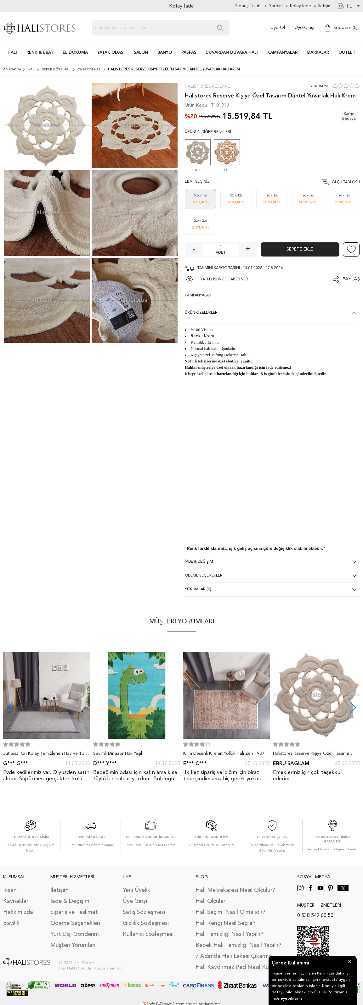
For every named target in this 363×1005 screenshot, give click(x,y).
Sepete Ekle (299, 249)
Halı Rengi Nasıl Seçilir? (225, 923)
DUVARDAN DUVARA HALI (232, 53)
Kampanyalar (282, 53)
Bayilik (11, 923)
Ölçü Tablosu (346, 182)
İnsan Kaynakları (16, 895)
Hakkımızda (18, 912)
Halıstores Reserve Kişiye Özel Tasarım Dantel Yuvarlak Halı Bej (311, 754)
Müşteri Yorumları (72, 945)
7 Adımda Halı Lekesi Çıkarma (234, 956)
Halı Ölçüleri (211, 901)
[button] (353, 707)
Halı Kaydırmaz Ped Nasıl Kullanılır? (241, 967)
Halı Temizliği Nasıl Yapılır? (229, 934)
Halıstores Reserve (207, 86)
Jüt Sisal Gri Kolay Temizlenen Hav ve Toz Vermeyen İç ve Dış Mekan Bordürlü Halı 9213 (45, 754)
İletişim (59, 890)
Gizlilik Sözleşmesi (146, 923)
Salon (141, 53)
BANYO (164, 53)
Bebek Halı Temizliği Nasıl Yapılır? (238, 945)
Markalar (318, 53)
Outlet (346, 53)
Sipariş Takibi (248, 6)
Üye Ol (277, 27)
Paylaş (351, 279)
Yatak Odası (111, 53)
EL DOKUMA (75, 53)
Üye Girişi (304, 27)
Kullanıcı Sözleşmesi (148, 934)
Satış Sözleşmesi (144, 912)
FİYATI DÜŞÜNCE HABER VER (222, 279)
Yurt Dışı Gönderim (74, 934)
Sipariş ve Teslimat (74, 912)
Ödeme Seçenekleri (75, 923)
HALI (12, 53)
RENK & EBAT (40, 53)
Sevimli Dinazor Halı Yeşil (117, 753)
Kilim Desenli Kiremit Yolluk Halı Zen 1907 (223, 753)
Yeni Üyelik (136, 890)
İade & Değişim (69, 901)
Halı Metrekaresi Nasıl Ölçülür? (235, 890)
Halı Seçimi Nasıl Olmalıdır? (230, 912)
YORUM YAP (320, 86)
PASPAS (188, 53)
